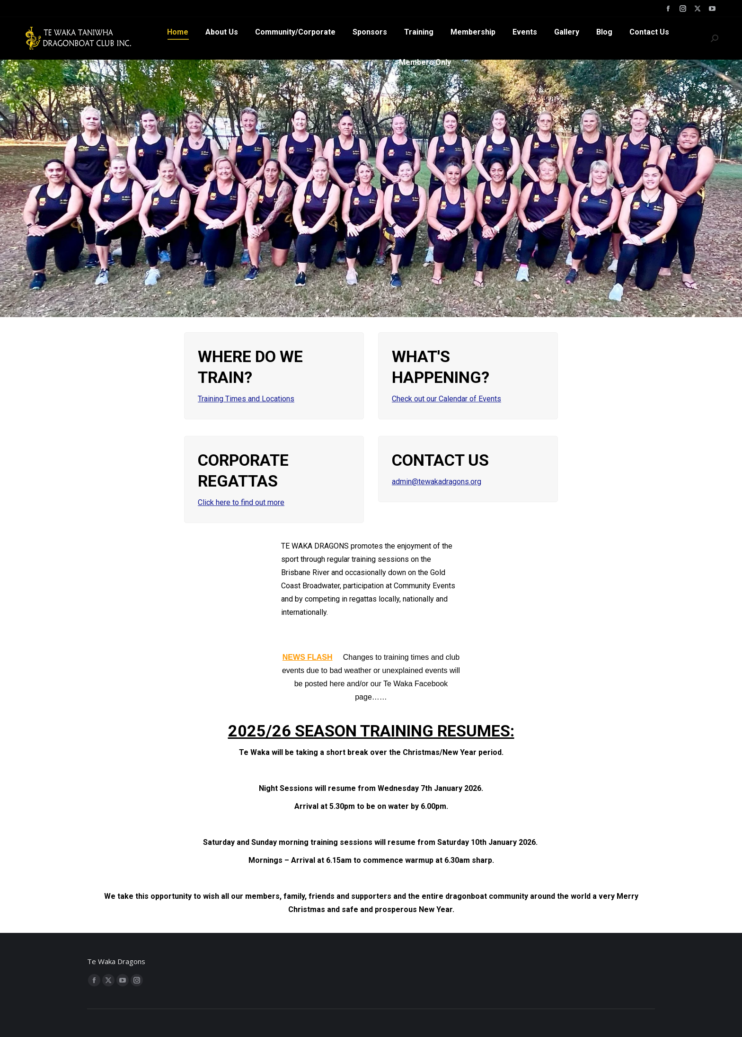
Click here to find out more (241, 502)
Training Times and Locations (246, 398)
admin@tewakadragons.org (436, 481)
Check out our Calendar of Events (446, 398)
